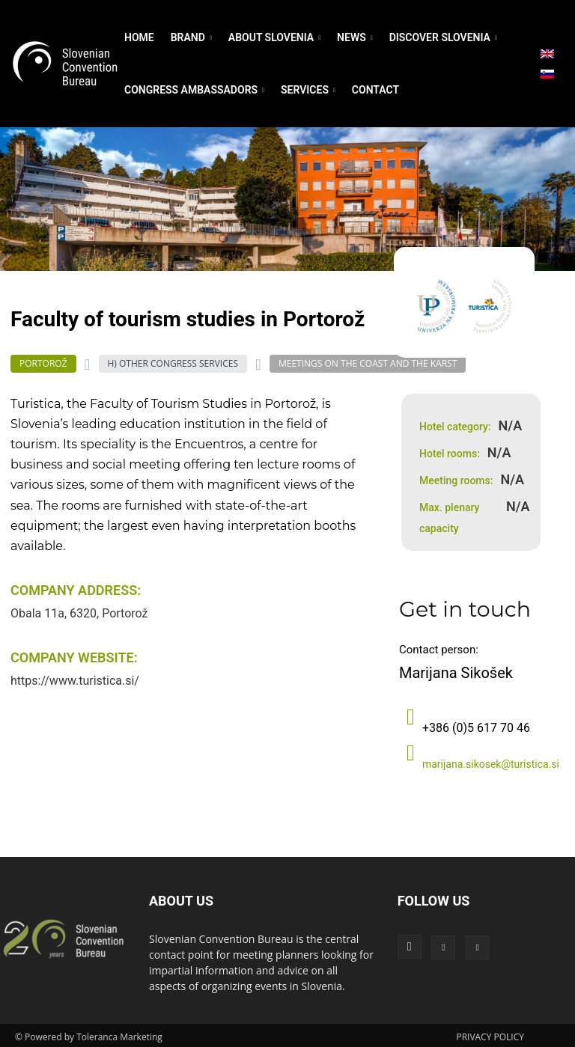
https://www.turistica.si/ (74, 681)
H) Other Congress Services (173, 364)
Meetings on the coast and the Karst (368, 364)
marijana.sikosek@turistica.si (490, 760)
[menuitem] (547, 54)
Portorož (43, 364)
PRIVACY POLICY (490, 1033)
